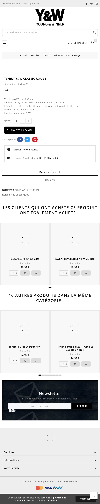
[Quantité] (16, 120)
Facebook (20, 139)
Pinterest (35, 139)
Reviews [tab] (50, 180)
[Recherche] (47, 32)
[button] (50, 287)
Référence (8, 189)
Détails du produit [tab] (50, 172)
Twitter (27, 139)
